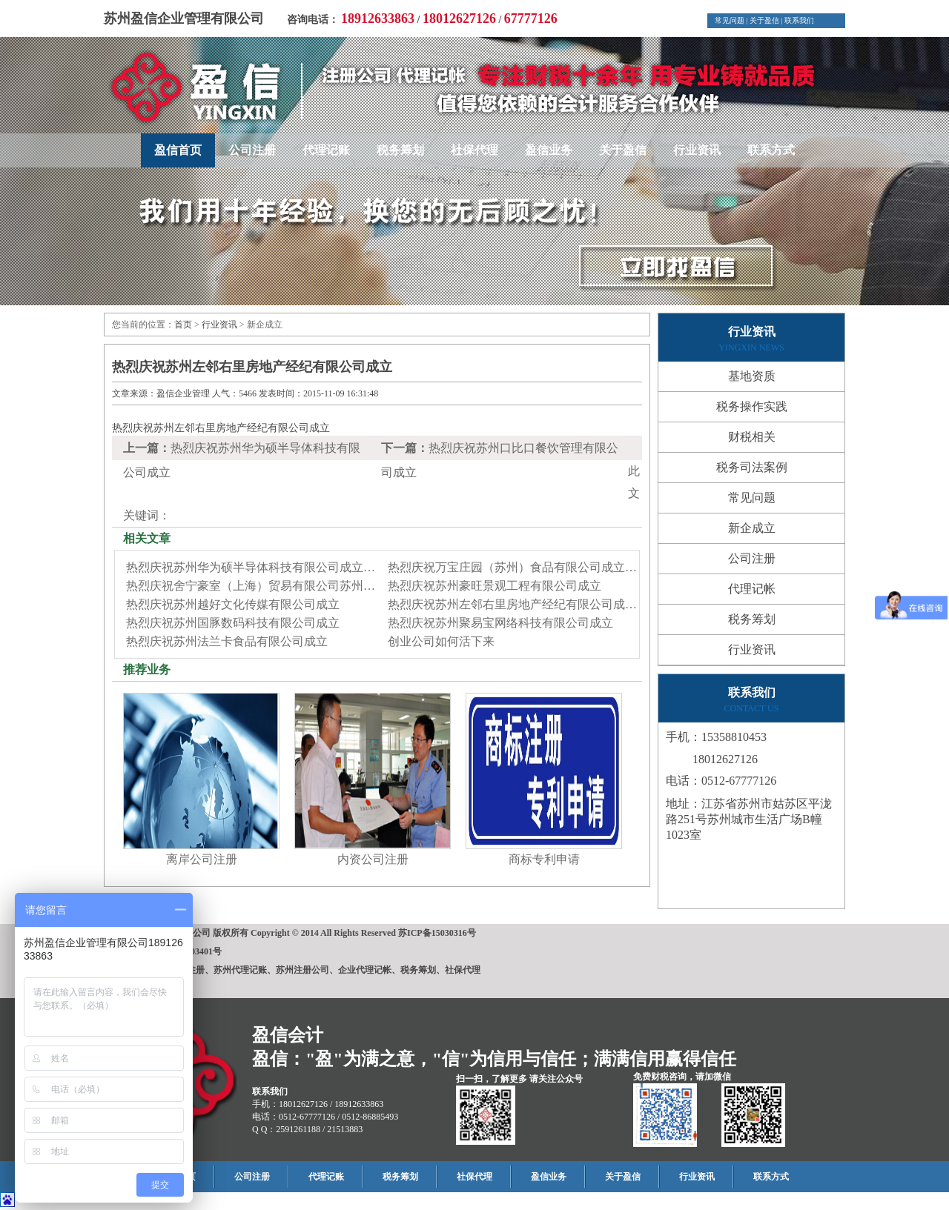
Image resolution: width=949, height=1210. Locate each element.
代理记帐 (752, 588)
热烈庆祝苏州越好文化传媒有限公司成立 (233, 604)
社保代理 (474, 150)
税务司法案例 (751, 467)
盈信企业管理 (183, 393)
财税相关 (752, 437)
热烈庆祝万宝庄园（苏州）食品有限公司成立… (512, 567)
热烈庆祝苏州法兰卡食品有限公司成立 (227, 641)
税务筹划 (400, 150)
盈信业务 (548, 150)
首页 (183, 324)
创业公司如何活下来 (441, 641)
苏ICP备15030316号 (437, 933)
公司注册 (252, 150)
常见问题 (729, 20)
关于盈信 (764, 20)
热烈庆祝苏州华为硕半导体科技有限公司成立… (250, 567)
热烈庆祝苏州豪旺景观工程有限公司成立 (494, 585)
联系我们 (799, 20)
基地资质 (752, 376)
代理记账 (326, 150)
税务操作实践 (751, 406)
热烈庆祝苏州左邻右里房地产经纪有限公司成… (512, 604)
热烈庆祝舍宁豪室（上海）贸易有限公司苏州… (250, 585)
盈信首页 (178, 150)
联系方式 (771, 150)
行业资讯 (697, 150)
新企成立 (752, 528)
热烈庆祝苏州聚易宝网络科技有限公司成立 (500, 622)
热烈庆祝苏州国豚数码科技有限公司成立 (233, 622)
